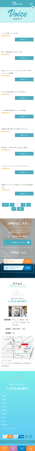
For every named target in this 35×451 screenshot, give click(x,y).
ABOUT (4, 403)
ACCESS (4, 425)
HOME (3, 396)
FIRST (3, 399)
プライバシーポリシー (8, 428)
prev (5, 205)
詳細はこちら (24, 39)
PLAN (3, 407)
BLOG (3, 417)
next (20, 209)
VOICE (3, 421)
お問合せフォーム (18, 242)
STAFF (3, 414)
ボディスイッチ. (10, 442)
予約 (4, 448)
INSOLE (4, 410)
